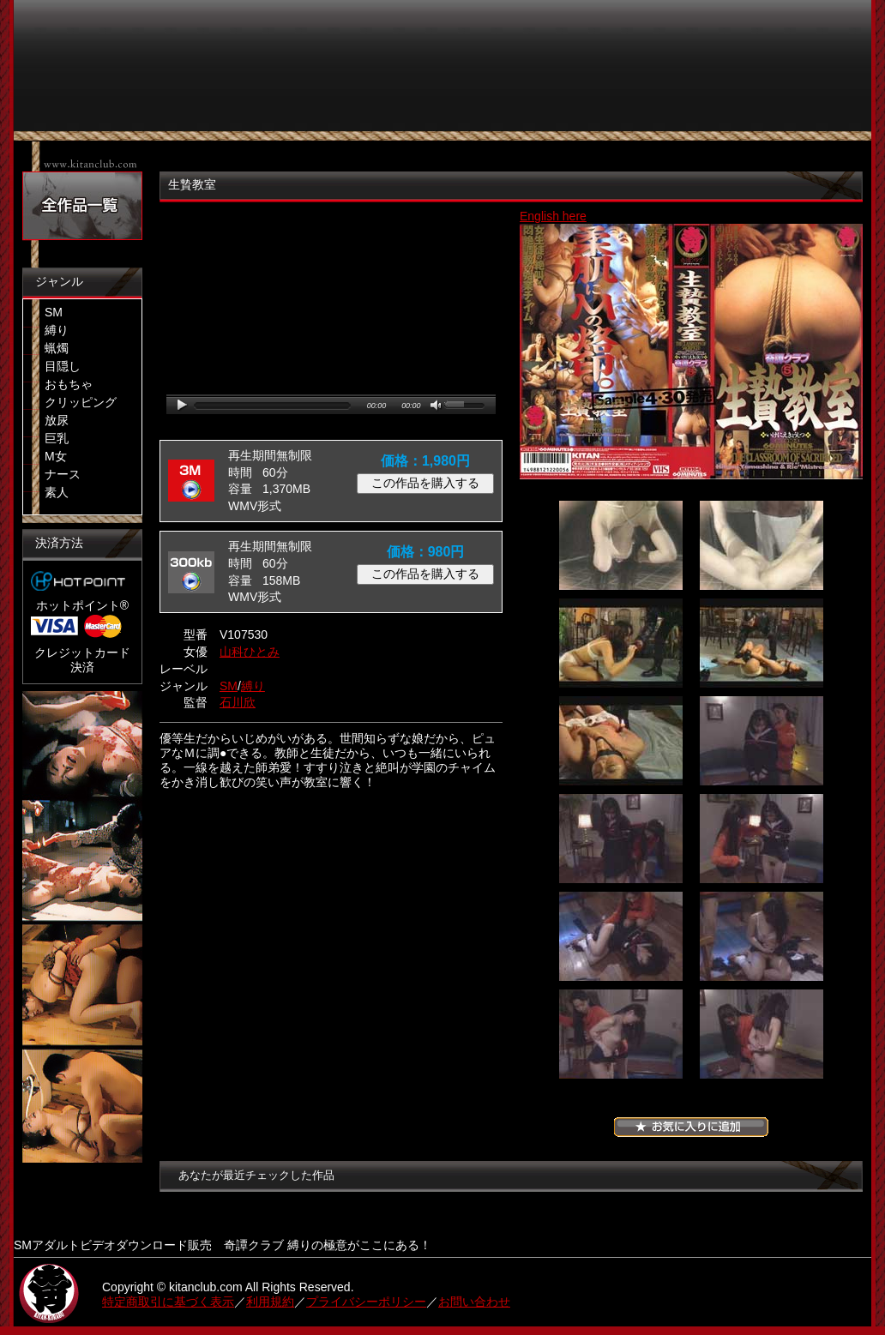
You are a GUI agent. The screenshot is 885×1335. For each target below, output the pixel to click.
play (182, 405)
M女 (56, 456)
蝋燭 (57, 348)
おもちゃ (69, 384)
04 (761, 643)
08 (761, 838)
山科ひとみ (250, 651)
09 (621, 936)
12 (761, 1034)
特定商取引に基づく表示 (168, 1301)
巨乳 (57, 438)
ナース (63, 474)
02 (761, 545)
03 (621, 643)
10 (761, 936)
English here (553, 216)
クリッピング (81, 402)
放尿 (57, 420)
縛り (57, 330)
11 (621, 1034)
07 (621, 838)
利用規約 (270, 1301)
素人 (57, 492)
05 (621, 740)
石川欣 (238, 702)
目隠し (63, 366)
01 (621, 545)
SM (54, 312)
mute (437, 406)
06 (761, 740)
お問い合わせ (474, 1301)
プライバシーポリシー (366, 1301)
